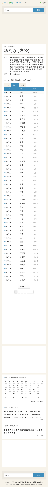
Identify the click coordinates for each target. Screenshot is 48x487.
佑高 (15, 65)
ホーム (5, 46)
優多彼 (36, 69)
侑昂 (22, 67)
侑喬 (26, 65)
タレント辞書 (39, 484)
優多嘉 (25, 69)
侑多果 (36, 65)
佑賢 (42, 62)
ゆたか (8, 92)
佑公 (11, 57)
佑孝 (31, 60)
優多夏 (30, 69)
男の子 (10, 46)
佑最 (21, 62)
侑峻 (41, 65)
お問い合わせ (16, 484)
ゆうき (19, 414)
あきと (9, 417)
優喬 (21, 245)
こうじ (27, 411)
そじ (13, 417)
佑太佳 (22, 119)
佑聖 (34, 62)
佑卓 (19, 57)
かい (5, 417)
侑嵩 (15, 67)
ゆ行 (14, 46)
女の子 (22, 85)
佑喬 (22, 57)
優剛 (40, 67)
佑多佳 (27, 57)
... (28, 292)
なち (16, 417)
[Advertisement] (24, 29)
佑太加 (15, 60)
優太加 (17, 72)
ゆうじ (9, 414)
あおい (33, 414)
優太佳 (12, 72)
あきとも (16, 411)
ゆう (39, 411)
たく (5, 414)
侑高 (30, 67)
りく (39, 417)
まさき (24, 414)
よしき (35, 417)
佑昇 (17, 62)
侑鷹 (34, 67)
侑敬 (19, 67)
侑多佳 (31, 65)
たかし (22, 411)
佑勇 (15, 57)
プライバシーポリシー (25, 484)
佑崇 (39, 60)
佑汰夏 (25, 62)
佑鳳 (19, 65)
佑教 (13, 62)
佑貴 (38, 62)
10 (31, 292)
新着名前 (33, 484)
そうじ (6, 411)
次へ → (29, 72)
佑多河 (38, 57)
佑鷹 (22, 65)
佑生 (30, 62)
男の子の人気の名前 (11, 407)
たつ (35, 411)
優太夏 (23, 72)
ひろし (38, 414)
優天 (41, 69)
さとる (21, 417)
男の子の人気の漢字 (11, 426)
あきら (14, 414)
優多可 (19, 69)
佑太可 (21, 60)
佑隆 (11, 65)
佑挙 (21, 146)
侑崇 (11, 67)
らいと (29, 414)
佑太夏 (26, 60)
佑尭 (35, 60)
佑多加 (32, 57)
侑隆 (26, 67)
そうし (31, 411)
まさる (31, 417)
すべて (7, 85)
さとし (26, 417)
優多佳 (14, 69)
